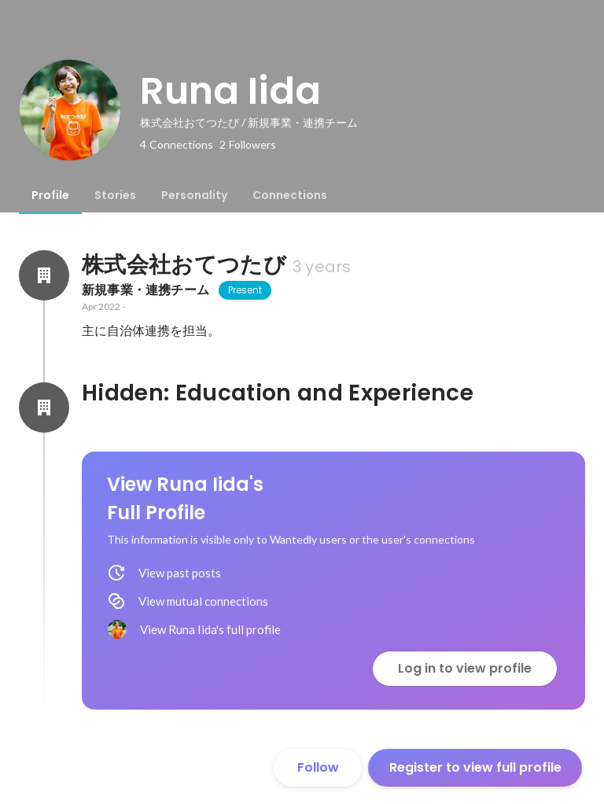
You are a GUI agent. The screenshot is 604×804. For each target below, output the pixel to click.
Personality (194, 195)
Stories (115, 195)
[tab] (50, 195)
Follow (318, 767)
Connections (289, 195)
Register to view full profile (475, 767)
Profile (50, 195)
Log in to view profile (465, 668)
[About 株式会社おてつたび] (44, 275)
